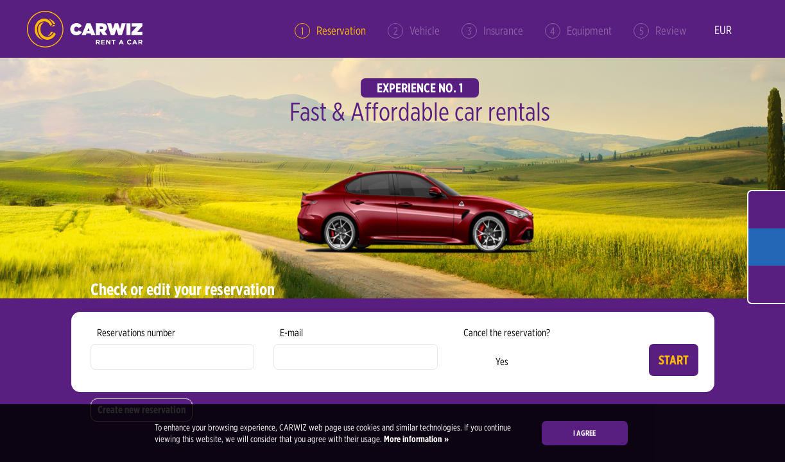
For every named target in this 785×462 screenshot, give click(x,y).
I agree (584, 433)
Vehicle (414, 30)
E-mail (291, 333)
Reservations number (136, 333)
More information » (415, 439)
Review (660, 30)
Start (674, 360)
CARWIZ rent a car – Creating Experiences (84, 29)
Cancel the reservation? (506, 333)
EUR (723, 30)
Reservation (330, 30)
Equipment (578, 30)
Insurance (492, 30)
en (751, 30)
